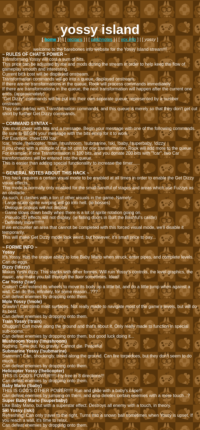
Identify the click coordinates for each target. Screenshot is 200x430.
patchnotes (101, 39)
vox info (128, 39)
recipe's (74, 39)
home (50, 39)
